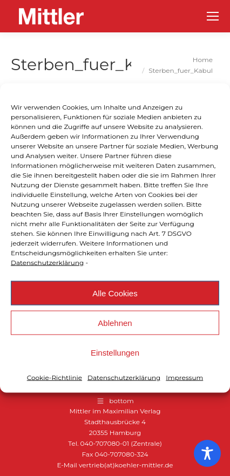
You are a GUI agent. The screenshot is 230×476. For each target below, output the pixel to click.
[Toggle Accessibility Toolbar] (207, 453)
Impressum (184, 377)
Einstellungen (115, 352)
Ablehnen (115, 322)
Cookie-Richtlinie (54, 377)
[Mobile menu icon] (212, 16)
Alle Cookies (114, 292)
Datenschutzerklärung (47, 263)
